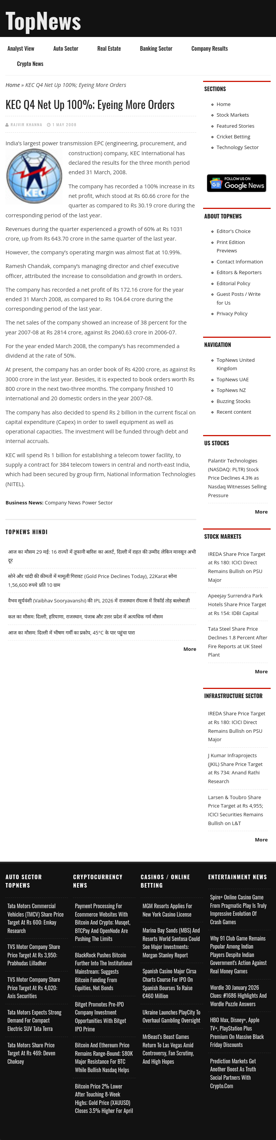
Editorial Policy (233, 283)
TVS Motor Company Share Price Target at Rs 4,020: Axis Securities (33, 987)
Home (12, 84)
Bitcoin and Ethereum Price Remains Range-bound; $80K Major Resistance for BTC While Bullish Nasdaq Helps (103, 1057)
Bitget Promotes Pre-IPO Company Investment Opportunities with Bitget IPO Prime (100, 1016)
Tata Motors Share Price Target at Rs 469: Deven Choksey (31, 1053)
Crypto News (30, 63)
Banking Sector (156, 48)
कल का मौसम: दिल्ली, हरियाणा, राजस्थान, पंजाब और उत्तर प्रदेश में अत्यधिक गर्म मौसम (85, 616)
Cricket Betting (233, 136)
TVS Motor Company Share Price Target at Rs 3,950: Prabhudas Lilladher (33, 955)
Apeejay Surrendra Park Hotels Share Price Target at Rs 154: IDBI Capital (237, 604)
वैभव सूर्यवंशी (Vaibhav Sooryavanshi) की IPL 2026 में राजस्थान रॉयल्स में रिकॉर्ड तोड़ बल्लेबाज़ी (99, 600)
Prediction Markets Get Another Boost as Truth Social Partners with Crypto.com (233, 1073)
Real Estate (109, 48)
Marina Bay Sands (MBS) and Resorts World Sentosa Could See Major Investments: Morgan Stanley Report (171, 942)
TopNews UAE (232, 379)
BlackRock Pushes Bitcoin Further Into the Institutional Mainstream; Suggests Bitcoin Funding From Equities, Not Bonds (103, 971)
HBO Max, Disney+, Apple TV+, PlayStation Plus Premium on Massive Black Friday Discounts (236, 1032)
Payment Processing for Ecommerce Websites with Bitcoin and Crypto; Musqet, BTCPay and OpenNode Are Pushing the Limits (102, 922)
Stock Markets (232, 114)
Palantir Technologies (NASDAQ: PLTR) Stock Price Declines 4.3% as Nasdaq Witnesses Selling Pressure (237, 478)
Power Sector (97, 502)
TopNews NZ (231, 390)
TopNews (43, 19)
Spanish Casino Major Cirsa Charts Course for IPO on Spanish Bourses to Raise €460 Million (169, 983)
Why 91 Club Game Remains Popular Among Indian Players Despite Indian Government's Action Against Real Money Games (238, 954)
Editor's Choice (233, 231)
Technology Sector (237, 147)
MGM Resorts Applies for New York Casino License (167, 910)
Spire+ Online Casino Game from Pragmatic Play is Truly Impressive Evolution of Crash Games (238, 909)
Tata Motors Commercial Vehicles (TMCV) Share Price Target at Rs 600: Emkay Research (35, 918)
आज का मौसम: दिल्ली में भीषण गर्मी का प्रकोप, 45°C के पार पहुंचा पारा (71, 632)
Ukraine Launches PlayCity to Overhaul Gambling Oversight (171, 1016)
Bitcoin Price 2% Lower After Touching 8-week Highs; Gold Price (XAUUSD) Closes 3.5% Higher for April (104, 1098)
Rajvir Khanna (26, 124)
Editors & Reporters (238, 272)
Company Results (210, 48)
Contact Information (239, 261)
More (189, 648)
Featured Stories (235, 125)
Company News (63, 502)
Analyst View (20, 48)
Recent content (233, 411)
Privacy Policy (231, 313)
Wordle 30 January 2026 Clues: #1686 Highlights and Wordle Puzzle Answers (238, 995)
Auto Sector (65, 48)
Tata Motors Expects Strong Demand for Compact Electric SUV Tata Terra (34, 1020)
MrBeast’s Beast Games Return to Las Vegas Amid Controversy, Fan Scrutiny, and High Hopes (168, 1048)
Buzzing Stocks (233, 401)
